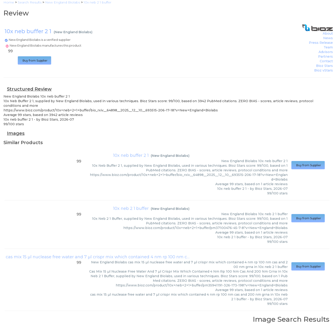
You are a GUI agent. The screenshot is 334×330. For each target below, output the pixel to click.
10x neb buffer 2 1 (131, 155)
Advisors (326, 52)
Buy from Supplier (34, 60)
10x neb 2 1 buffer (131, 208)
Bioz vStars (323, 70)
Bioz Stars (324, 66)
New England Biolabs (73, 32)
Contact (326, 61)
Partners (325, 56)
